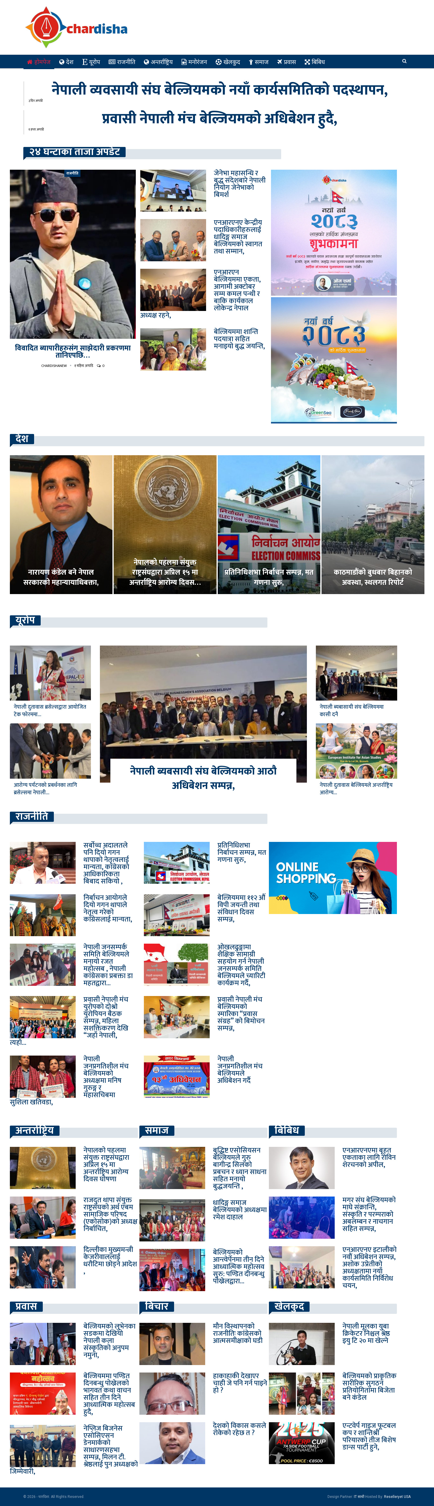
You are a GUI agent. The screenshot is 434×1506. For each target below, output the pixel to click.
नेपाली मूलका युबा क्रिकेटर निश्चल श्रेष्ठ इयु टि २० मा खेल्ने (366, 1333)
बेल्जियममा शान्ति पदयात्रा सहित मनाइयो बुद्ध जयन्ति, (239, 339)
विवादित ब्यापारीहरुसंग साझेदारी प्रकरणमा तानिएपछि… (73, 352)
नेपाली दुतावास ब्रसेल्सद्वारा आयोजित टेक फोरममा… (50, 711)
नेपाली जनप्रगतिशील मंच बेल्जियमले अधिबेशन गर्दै (240, 1070)
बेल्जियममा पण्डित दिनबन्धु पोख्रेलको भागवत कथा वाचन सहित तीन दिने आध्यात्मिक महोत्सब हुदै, (109, 1394)
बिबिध (315, 62)
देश (66, 62)
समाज (259, 62)
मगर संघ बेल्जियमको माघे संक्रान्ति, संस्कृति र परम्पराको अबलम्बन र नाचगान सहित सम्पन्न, (369, 1214)
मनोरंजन (194, 62)
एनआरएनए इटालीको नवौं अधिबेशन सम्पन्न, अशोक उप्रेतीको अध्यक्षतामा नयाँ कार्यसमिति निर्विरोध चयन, (369, 1268)
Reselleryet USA (397, 1497)
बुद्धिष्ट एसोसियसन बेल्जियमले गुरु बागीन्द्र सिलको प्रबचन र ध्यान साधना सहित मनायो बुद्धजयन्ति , (240, 1168)
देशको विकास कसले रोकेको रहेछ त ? (239, 1429)
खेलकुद (228, 62)
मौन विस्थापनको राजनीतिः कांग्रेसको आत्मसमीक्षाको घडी (238, 1333)
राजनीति (122, 62)
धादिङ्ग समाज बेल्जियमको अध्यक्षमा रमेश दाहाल (240, 1210)
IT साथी (359, 1497)
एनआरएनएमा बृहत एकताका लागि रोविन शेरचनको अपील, (369, 1157)
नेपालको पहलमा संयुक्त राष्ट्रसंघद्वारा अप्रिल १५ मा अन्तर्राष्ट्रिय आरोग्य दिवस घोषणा (106, 1164)
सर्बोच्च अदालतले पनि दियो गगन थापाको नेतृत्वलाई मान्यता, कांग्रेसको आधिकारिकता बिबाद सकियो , (106, 863)
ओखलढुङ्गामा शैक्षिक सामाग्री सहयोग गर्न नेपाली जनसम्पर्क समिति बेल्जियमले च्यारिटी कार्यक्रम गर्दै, (241, 965)
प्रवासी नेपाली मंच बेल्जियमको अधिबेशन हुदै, (219, 119)
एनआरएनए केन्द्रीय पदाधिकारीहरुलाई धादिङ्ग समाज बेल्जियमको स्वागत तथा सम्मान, (238, 237)
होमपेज (39, 62)
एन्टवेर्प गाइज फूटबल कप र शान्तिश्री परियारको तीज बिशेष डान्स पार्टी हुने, (369, 1436)
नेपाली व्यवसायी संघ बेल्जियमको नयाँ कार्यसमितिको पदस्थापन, (220, 90)
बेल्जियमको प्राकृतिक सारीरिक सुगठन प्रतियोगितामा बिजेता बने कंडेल (369, 1387)
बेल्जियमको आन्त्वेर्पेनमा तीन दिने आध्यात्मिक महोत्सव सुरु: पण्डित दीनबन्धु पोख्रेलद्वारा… (238, 1267)
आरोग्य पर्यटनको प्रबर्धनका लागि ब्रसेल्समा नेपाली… (45, 789)
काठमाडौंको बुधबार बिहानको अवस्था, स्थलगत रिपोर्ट (373, 578)
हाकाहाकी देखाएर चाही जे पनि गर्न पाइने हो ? (240, 1383)
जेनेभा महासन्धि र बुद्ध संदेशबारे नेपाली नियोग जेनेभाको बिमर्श (240, 184)
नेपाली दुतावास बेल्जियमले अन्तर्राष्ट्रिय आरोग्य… (356, 789)
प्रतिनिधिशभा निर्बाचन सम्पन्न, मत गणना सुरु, (269, 578)
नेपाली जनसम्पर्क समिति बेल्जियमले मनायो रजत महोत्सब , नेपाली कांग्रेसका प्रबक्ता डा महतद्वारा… (108, 965)
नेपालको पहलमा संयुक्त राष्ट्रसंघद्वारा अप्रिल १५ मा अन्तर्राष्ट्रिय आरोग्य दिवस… (165, 573)
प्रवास (286, 62)
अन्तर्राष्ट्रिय (158, 62)
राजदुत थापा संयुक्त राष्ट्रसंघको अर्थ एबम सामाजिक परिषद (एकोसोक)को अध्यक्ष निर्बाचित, (110, 1214)
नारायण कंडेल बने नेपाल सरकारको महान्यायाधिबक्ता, (61, 578)
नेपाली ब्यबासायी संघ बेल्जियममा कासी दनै (352, 711)
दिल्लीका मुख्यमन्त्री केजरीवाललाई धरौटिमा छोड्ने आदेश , (110, 1260)
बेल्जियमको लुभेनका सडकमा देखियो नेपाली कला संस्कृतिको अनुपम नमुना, (109, 1340)
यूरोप (91, 62)
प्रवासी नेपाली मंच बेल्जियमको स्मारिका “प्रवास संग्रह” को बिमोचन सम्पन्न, (241, 1014)
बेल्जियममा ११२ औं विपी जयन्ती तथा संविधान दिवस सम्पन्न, (241, 908)
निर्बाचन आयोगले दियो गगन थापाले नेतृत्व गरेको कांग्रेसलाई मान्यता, (107, 908)
